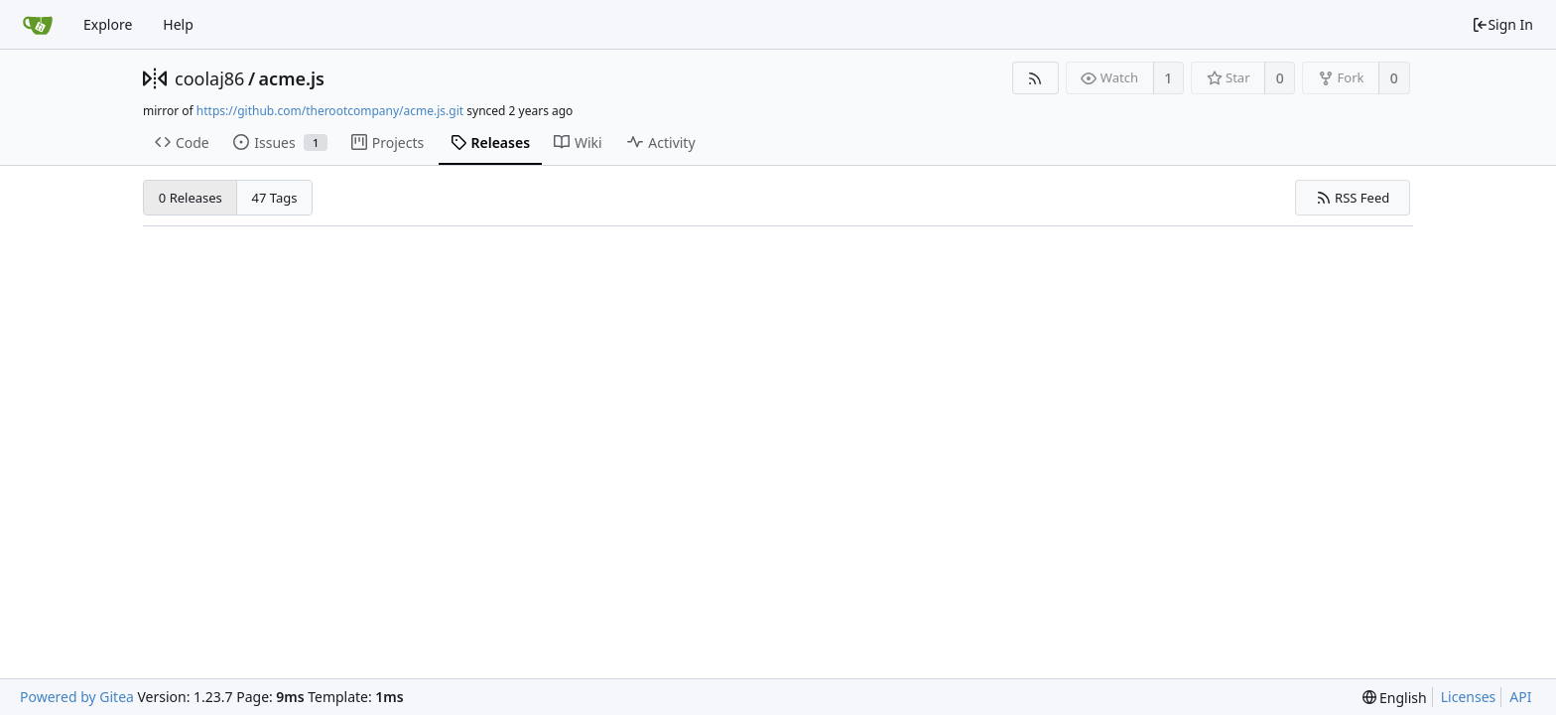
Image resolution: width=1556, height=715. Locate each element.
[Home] (37, 25)
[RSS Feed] (1035, 78)
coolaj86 (209, 78)
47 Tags (275, 198)
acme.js (291, 78)
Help (178, 24)
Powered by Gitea (77, 696)
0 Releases (190, 198)
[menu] (1394, 697)
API (1520, 696)
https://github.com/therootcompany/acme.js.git (329, 110)
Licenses (1468, 696)
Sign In (1502, 24)
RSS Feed (1353, 198)
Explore (107, 24)
